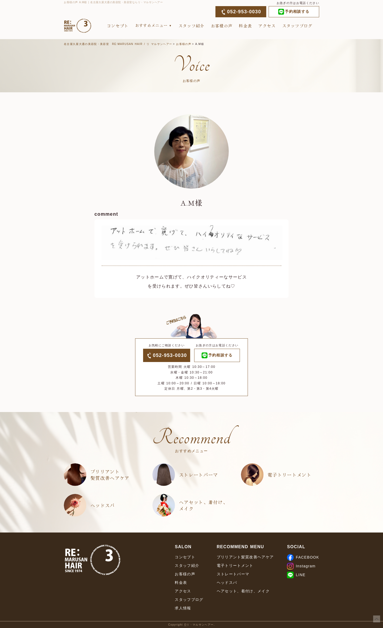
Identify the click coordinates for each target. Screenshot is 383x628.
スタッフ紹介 (191, 25)
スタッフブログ (297, 25)
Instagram (301, 566)
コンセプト (118, 25)
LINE (296, 575)
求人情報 (183, 608)
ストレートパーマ (198, 474)
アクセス (267, 25)
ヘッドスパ (102, 505)
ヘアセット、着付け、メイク (203, 505)
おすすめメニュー (151, 25)
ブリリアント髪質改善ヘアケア (110, 474)
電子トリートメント (289, 474)
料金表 (245, 25)
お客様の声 (222, 25)
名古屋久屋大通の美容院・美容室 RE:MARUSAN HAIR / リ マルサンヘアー (118, 44)
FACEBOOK (303, 557)
